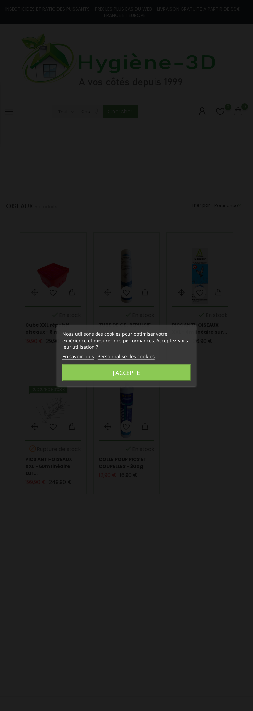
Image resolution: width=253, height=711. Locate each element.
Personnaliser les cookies (126, 356)
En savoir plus (78, 356)
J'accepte (126, 372)
